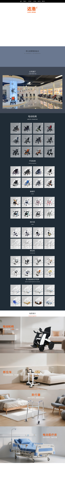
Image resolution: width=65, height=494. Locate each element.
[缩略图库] (15, 128)
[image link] (32, 93)
